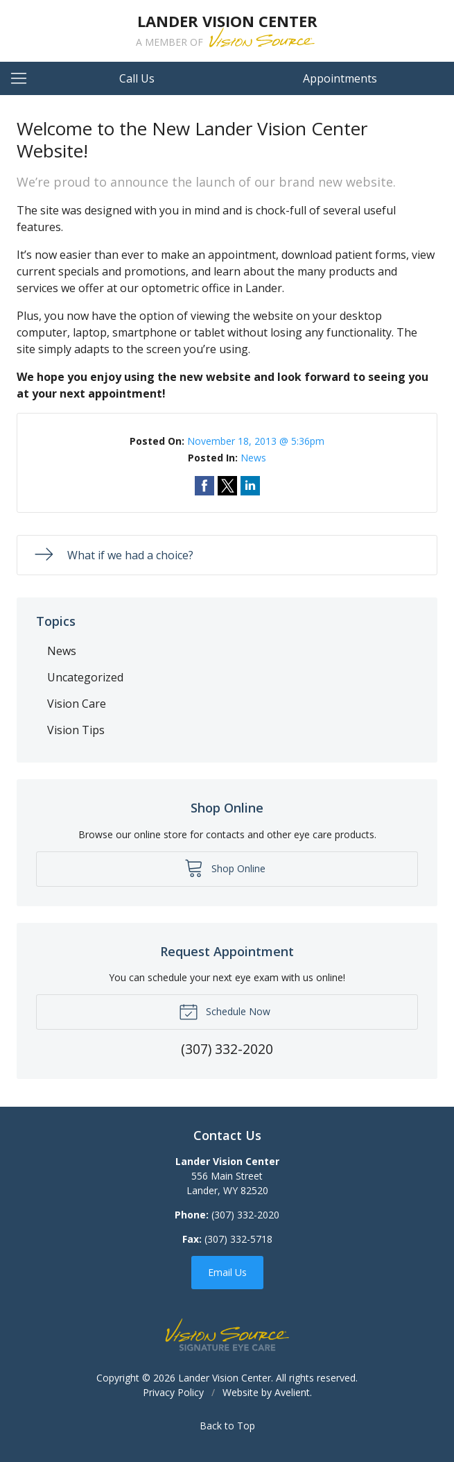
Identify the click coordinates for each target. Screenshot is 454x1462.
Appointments (340, 78)
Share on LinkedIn (250, 485)
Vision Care (76, 703)
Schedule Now (224, 1011)
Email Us (227, 1272)
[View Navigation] (23, 78)
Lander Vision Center (224, 1377)
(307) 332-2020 (245, 1214)
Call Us (137, 78)
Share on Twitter (227, 485)
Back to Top (227, 1425)
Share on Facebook (204, 485)
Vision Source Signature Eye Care (227, 1334)
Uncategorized (85, 677)
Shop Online (224, 867)
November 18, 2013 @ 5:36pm (255, 441)
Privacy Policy (173, 1392)
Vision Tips (76, 730)
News (253, 457)
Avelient (292, 1392)
